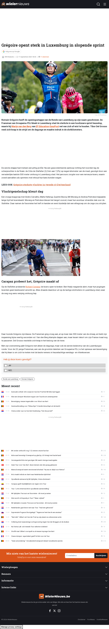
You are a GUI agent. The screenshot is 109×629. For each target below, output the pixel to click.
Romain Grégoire (27, 379)
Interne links (8, 587)
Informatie (7, 580)
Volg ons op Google (12, 51)
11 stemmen (44, 57)
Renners (6, 574)
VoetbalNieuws (102, 619)
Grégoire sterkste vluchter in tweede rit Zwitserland (41, 184)
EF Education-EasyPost (47, 126)
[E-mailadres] (79, 555)
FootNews (91, 619)
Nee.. (10, 370)
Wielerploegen (9, 567)
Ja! (9, 365)
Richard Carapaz (33, 287)
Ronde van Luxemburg (10, 379)
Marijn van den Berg (21, 126)
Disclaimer (81, 619)
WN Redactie (8, 57)
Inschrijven (101, 555)
